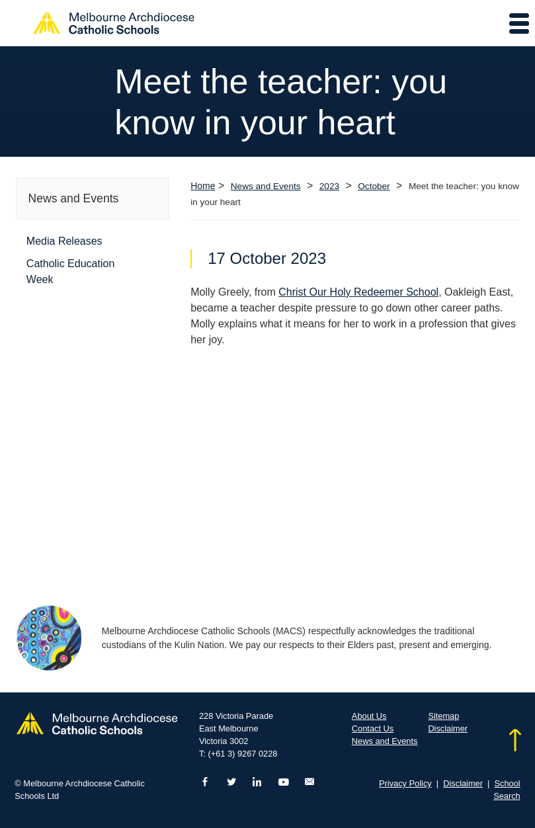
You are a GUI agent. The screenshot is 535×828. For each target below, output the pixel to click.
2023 (329, 186)
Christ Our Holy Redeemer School (358, 292)
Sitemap (443, 716)
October (374, 186)
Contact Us (372, 728)
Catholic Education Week (70, 271)
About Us (369, 716)
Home (202, 186)
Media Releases (64, 241)
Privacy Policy (405, 783)
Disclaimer (448, 728)
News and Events (266, 186)
